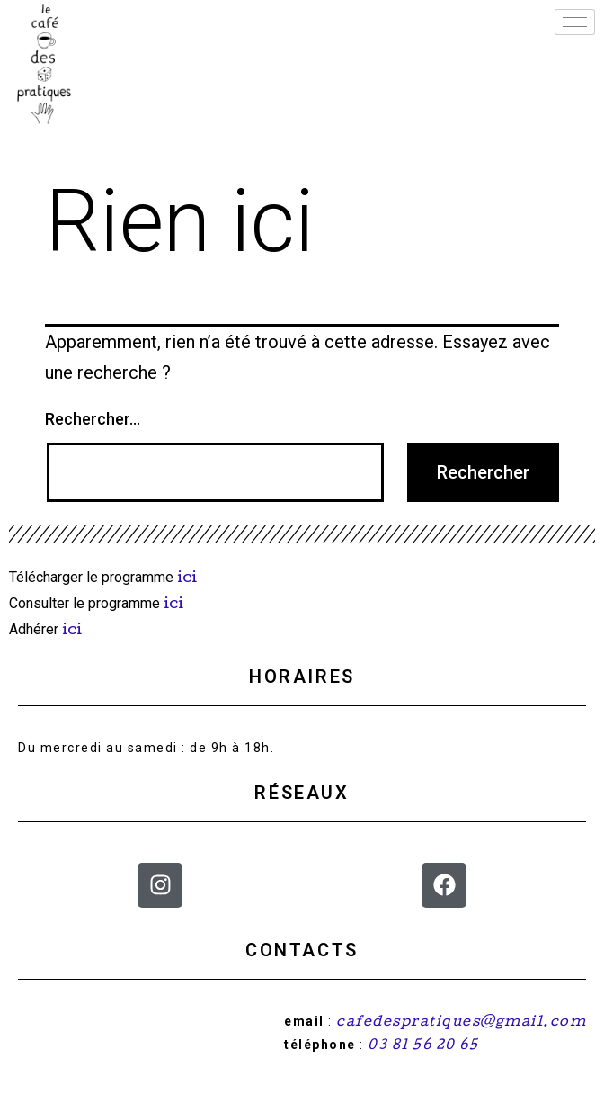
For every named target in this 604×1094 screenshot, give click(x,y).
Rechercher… (92, 418)
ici (188, 579)
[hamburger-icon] (575, 22)
